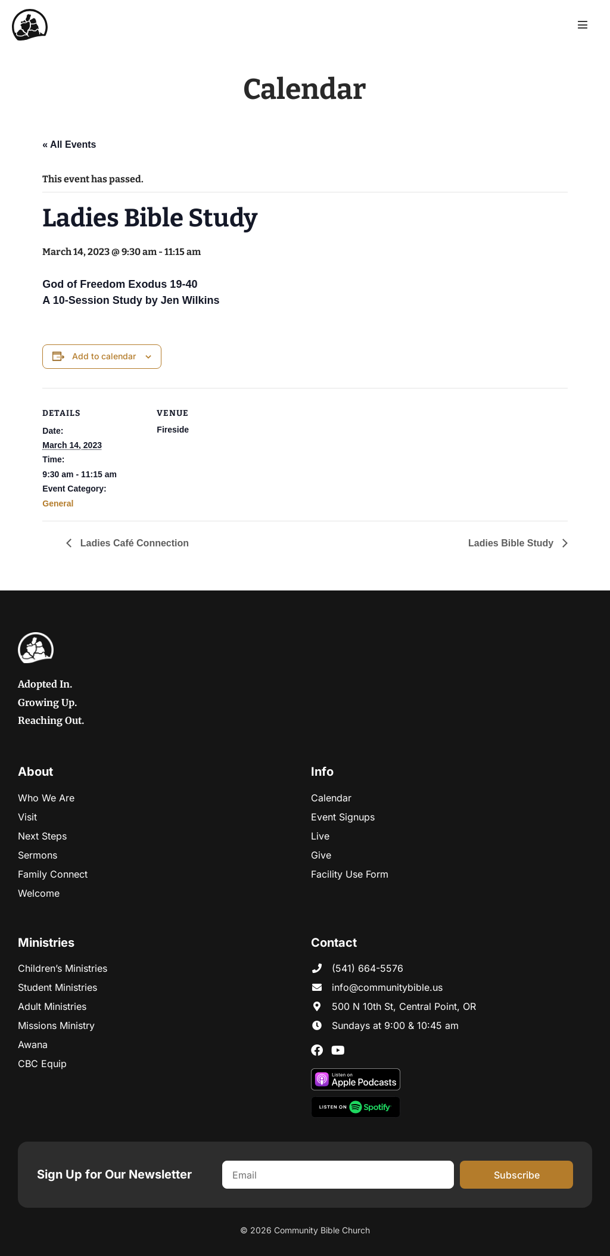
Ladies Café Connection (133, 543)
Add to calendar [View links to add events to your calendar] (104, 356)
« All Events (69, 144)
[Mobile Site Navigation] (582, 24)
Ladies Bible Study (512, 543)
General (57, 503)
